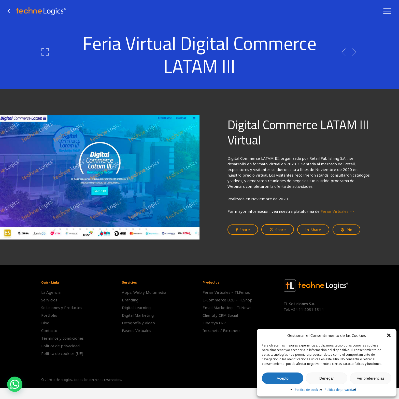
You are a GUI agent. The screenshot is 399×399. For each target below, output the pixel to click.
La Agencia (51, 292)
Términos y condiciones (62, 338)
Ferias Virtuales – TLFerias (226, 292)
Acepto (283, 378)
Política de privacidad (340, 390)
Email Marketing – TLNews (227, 307)
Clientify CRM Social (220, 315)
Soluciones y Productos (61, 307)
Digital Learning (136, 307)
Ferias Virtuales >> (337, 211)
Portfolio (49, 315)
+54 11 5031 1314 (307, 309)
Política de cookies (308, 390)
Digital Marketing (138, 315)
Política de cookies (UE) (62, 353)
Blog (45, 322)
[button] (388, 335)
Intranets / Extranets (221, 330)
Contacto (49, 330)
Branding (130, 299)
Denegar (326, 378)
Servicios (49, 299)
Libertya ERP (214, 322)
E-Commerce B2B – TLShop (227, 299)
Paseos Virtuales (136, 330)
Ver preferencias (370, 378)
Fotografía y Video (138, 322)
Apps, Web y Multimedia (144, 292)
